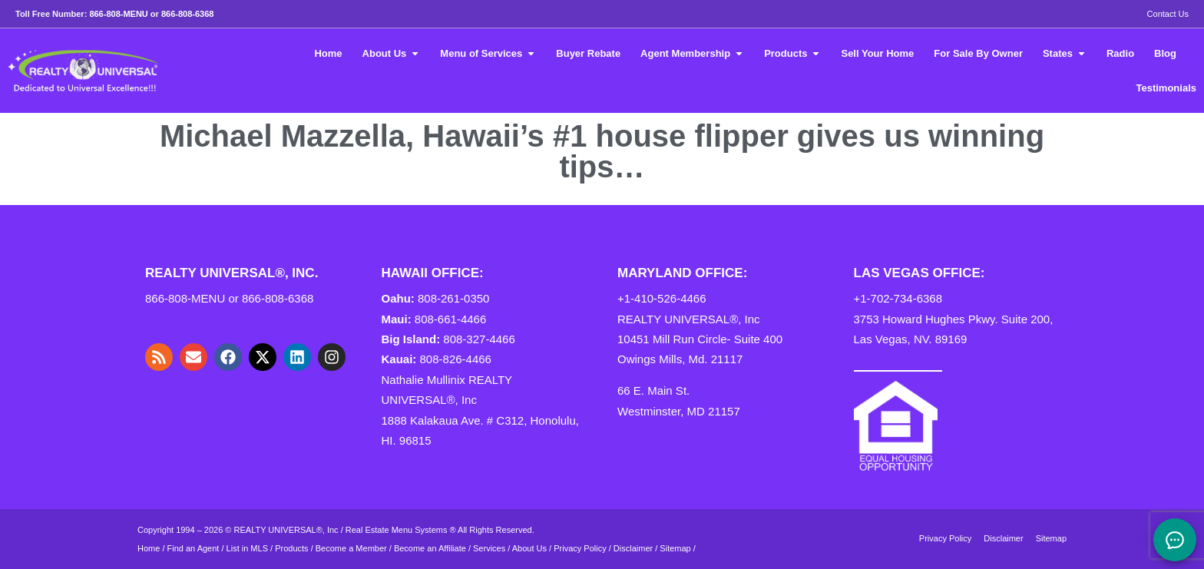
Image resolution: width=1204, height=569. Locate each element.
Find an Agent (193, 548)
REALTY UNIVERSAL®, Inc (286, 529)
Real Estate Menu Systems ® (401, 529)
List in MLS (247, 548)
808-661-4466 (450, 319)
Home (148, 548)
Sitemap (675, 548)
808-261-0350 (453, 298)
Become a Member (351, 548)
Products (291, 548)
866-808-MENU (118, 13)
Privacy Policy (580, 548)
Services (489, 548)
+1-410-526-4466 (661, 298)
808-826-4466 (455, 359)
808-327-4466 (478, 339)
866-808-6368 (187, 13)
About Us (529, 548)
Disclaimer (633, 548)
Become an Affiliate (431, 548)
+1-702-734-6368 (898, 298)
